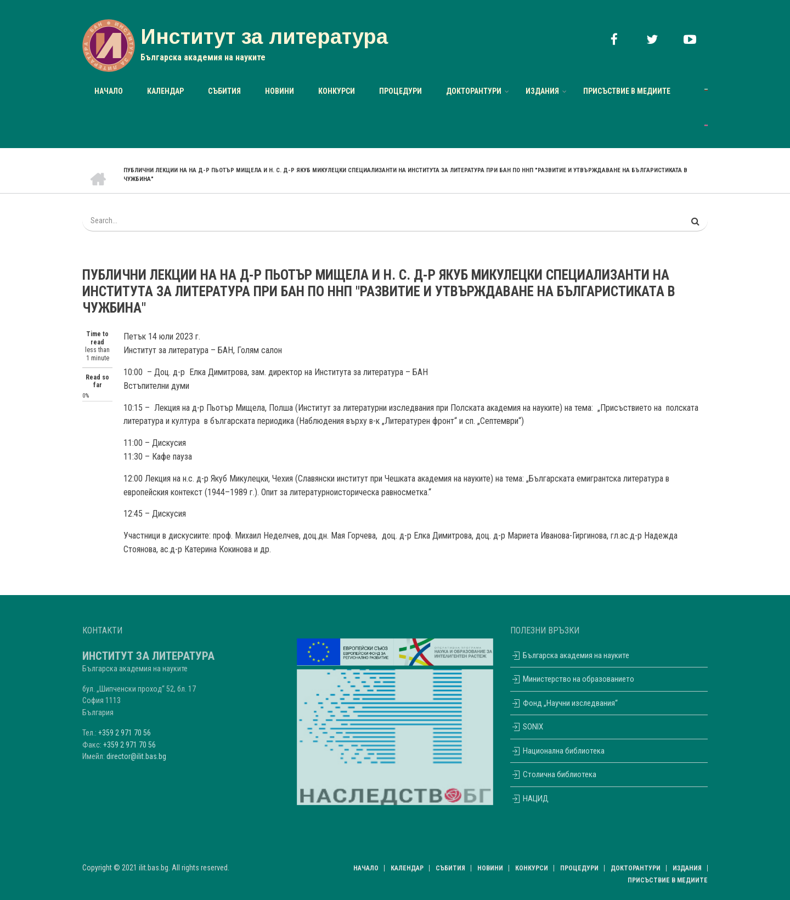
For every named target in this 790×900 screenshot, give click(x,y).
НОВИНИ (279, 91)
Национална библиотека (557, 751)
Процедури (400, 91)
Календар (165, 91)
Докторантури (473, 91)
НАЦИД (529, 798)
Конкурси (336, 91)
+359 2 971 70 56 (124, 732)
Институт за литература (264, 36)
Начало (108, 91)
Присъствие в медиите (626, 91)
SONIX (526, 727)
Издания (542, 91)
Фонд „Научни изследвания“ (564, 703)
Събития (224, 91)
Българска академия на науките (569, 655)
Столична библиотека (553, 774)
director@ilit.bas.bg (136, 756)
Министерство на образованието (572, 679)
